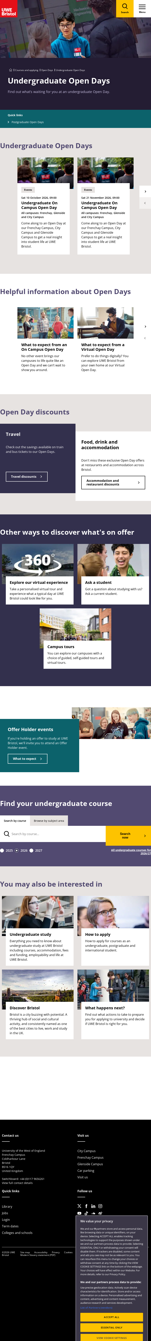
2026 (24, 850)
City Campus (86, 1151)
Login (6, 1220)
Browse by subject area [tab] (49, 821)
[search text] (53, 834)
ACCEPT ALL (111, 1327)
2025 (9, 850)
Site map (25, 1252)
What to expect (24, 759)
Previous (145, 203)
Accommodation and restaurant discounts (103, 482)
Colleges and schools (17, 1233)
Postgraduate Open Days (28, 122)
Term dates (10, 1226)
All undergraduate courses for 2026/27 (131, 852)
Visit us (82, 1177)
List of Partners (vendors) (96, 1318)
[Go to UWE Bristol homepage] (10, 70)
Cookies (68, 1252)
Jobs (5, 1213)
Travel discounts (23, 476)
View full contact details (17, 1183)
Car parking (85, 1171)
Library (7, 1206)
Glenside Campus (90, 1164)
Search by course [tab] (15, 821)
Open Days (47, 70)
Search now (125, 835)
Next (145, 191)
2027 (38, 850)
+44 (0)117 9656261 (32, 1179)
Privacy (56, 1252)
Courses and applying (26, 70)
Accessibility (40, 1252)
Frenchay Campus (90, 1157)
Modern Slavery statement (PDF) (37, 1255)
